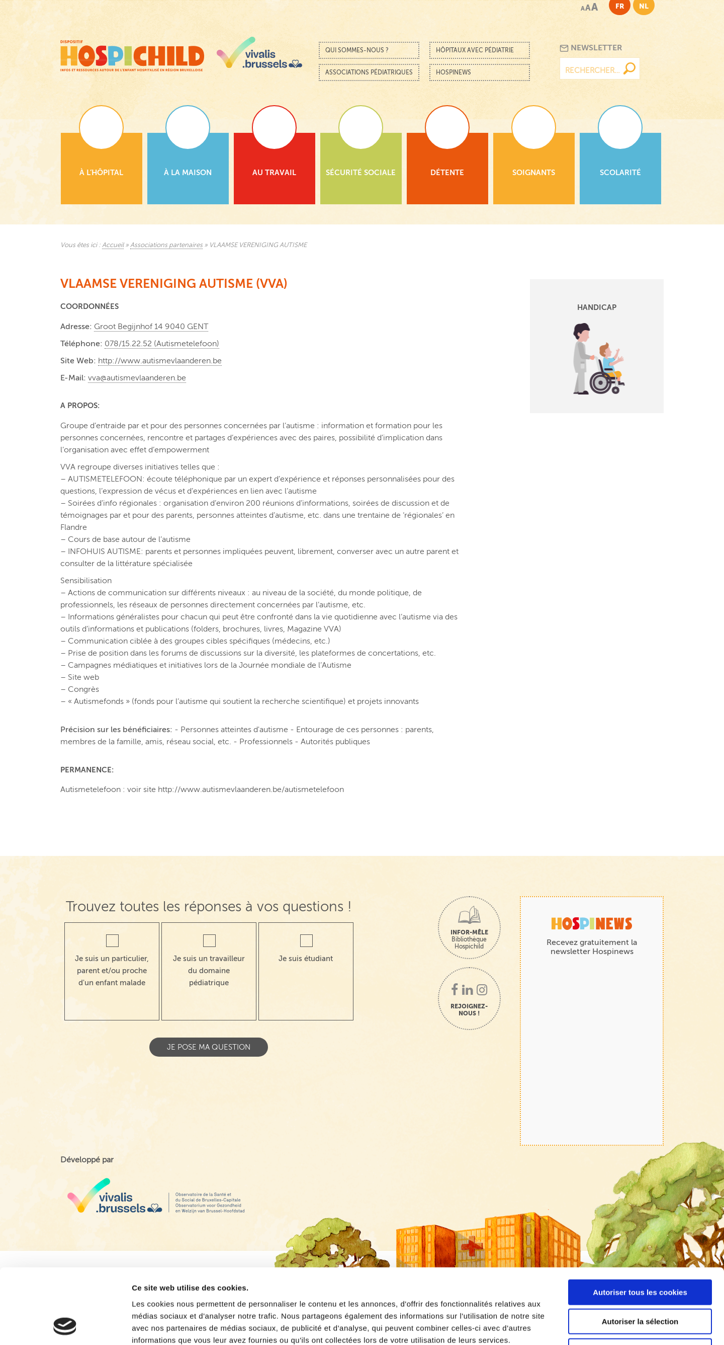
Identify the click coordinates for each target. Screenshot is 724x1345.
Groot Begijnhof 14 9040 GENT (151, 326)
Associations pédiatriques (369, 72)
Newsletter (591, 48)
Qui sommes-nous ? (357, 50)
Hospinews (453, 72)
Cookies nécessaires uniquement (640, 1281)
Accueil (113, 245)
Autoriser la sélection (640, 1251)
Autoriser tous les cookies (640, 1222)
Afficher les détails (554, 1325)
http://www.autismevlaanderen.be (160, 360)
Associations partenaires (166, 245)
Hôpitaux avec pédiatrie (475, 50)
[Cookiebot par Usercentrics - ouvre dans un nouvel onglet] (65, 1325)
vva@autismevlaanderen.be (137, 377)
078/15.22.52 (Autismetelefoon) (162, 343)
